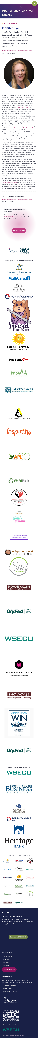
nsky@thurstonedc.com (10, 924)
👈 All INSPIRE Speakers (9, 23)
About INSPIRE (7, 956)
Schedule (6, 959)
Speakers (6, 962)
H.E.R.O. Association (23, 107)
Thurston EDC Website (10, 991)
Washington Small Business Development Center (21, 128)
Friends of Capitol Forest (9, 182)
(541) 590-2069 (8, 217)
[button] (34, 3)
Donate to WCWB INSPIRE (18, 937)
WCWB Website (7, 988)
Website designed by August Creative (13, 1035)
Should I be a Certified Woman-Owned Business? (17, 50)
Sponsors (6, 965)
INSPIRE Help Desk (19, 230)
